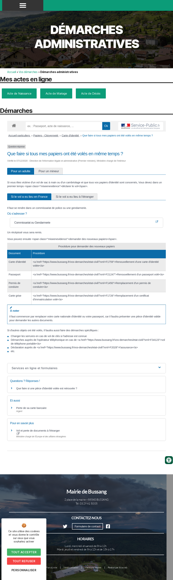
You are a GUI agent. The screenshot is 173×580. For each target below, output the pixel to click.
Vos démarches (28, 72)
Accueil (11, 72)
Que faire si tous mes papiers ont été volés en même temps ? (117, 135)
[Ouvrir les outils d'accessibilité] (169, 460)
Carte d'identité (71, 135)
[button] (22, 5)
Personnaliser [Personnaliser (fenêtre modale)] (23, 570)
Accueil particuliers (19, 135)
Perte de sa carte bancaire (31, 407)
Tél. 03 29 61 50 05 (87, 503)
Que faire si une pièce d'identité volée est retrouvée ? (46, 388)
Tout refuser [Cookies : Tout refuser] (24, 561)
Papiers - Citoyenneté (46, 135)
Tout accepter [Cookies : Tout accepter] (24, 552)
